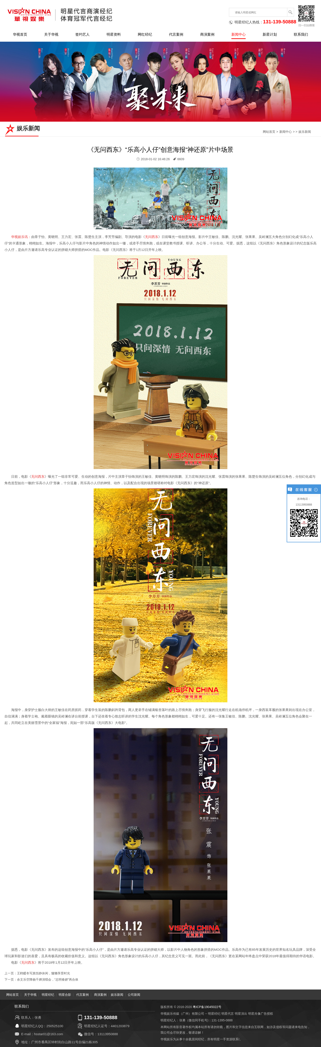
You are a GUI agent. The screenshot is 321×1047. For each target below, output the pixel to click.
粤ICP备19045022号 (207, 1006)
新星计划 (270, 34)
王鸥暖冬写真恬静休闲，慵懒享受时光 (43, 973)
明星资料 (114, 34)
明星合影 (65, 994)
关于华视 (51, 34)
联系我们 (301, 34)
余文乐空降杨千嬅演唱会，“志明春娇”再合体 (47, 979)
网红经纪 (145, 34)
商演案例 (207, 34)
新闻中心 (238, 34)
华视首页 (20, 34)
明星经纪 (48, 994)
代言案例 (176, 34)
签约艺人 (82, 34)
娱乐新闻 (304, 131)
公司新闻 (134, 994)
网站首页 (269, 131)
